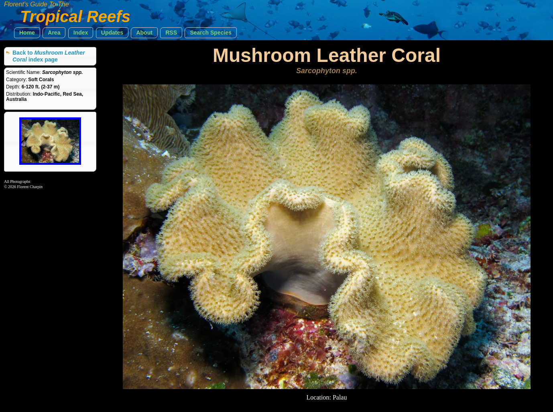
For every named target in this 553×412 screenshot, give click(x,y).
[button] (27, 32)
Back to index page (48, 56)
